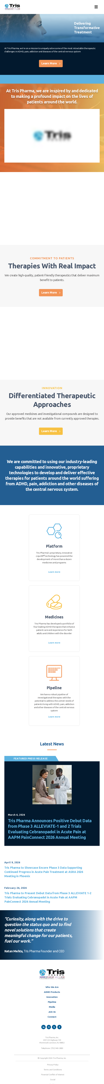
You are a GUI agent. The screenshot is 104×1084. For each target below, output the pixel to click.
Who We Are (52, 987)
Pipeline (52, 1002)
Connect (52, 1017)
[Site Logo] (12, 6)
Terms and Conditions (53, 1070)
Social (52, 1079)
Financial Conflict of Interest (52, 1075)
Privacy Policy (52, 1065)
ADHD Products (52, 992)
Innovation (52, 997)
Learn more (54, 572)
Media (52, 1007)
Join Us (52, 1012)
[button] (96, 7)
